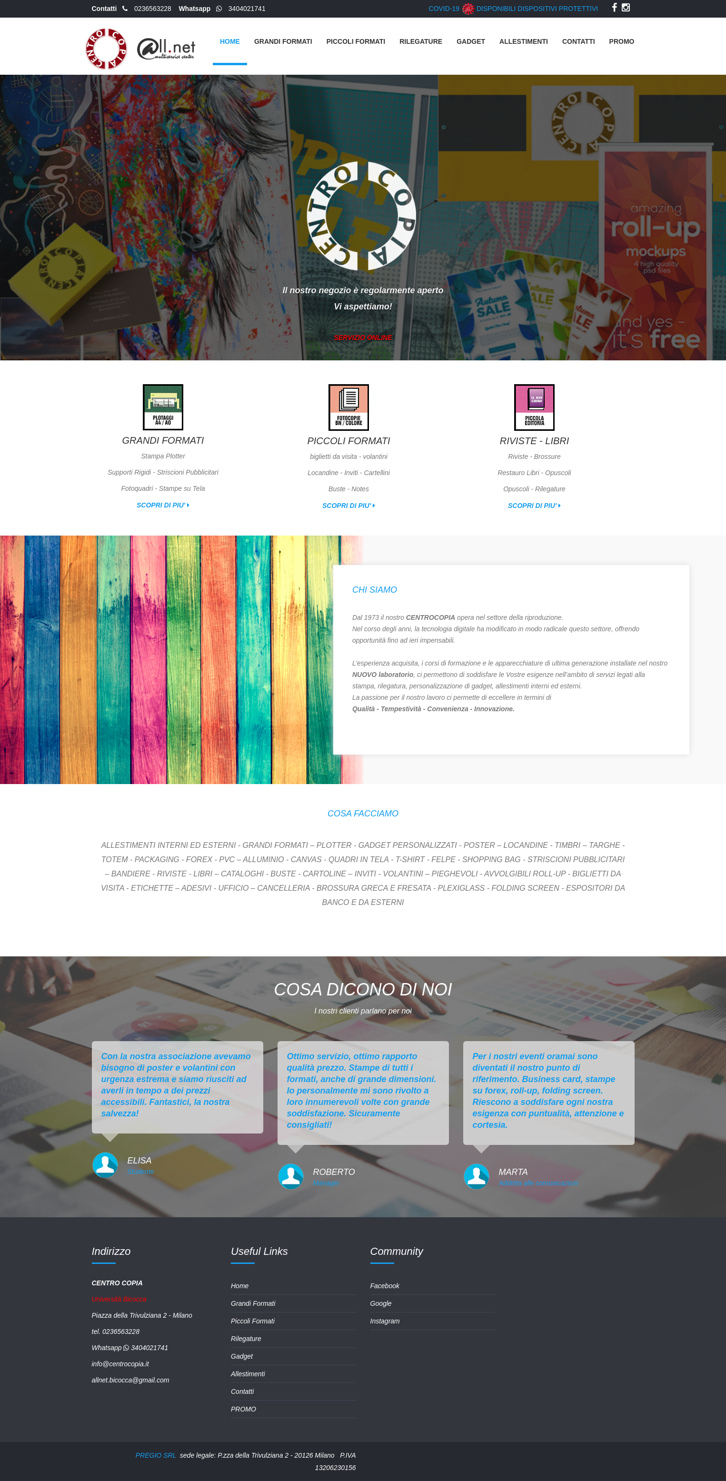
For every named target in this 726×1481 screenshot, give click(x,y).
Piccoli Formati (356, 41)
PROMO (622, 41)
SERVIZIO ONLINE (363, 344)
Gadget (471, 41)
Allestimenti (523, 41)
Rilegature (420, 41)
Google (381, 1303)
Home (230, 41)
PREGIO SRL (156, 1455)
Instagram (385, 1321)
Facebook (384, 1286)
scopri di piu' (163, 505)
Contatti (578, 41)
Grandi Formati (283, 41)
